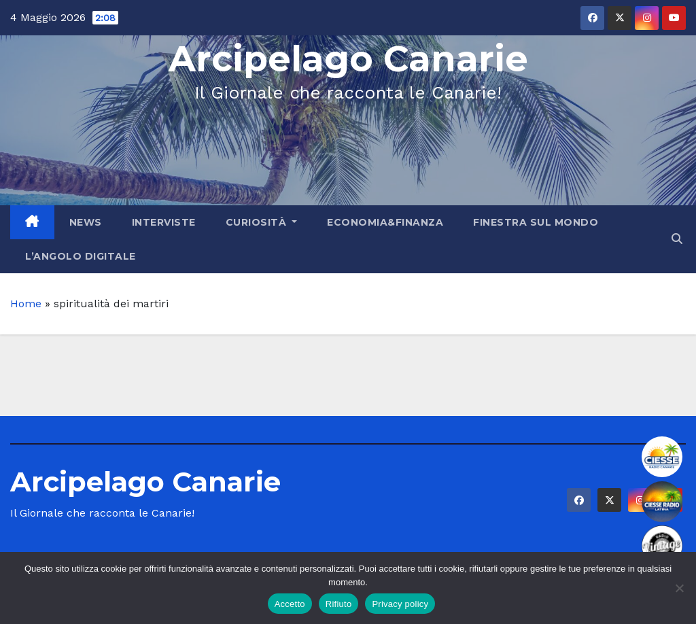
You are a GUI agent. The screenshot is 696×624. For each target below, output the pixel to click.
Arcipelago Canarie (348, 58)
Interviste (164, 222)
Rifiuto (339, 604)
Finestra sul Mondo (535, 222)
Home (25, 303)
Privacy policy (400, 604)
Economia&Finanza (385, 222)
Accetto (290, 604)
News (85, 222)
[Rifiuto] (679, 588)
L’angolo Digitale (80, 256)
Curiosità (262, 222)
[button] (677, 238)
